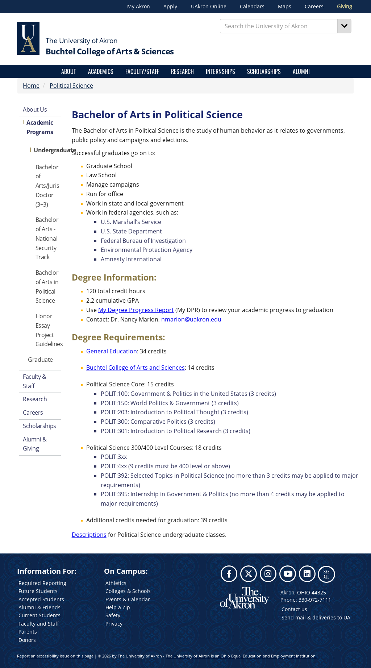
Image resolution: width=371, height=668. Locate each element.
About (68, 71)
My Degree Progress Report (136, 310)
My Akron (138, 6)
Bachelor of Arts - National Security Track (47, 238)
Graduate (40, 360)
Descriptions (89, 535)
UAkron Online (208, 6)
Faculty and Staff (38, 623)
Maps (284, 6)
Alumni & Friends (39, 607)
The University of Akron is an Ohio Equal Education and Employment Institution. (241, 656)
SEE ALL (326, 574)
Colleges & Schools (128, 591)
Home (31, 86)
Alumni (301, 71)
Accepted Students (41, 599)
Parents (27, 631)
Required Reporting (42, 583)
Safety (112, 615)
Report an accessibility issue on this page (55, 656)
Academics (100, 71)
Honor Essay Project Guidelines (48, 330)
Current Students (39, 615)
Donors (27, 639)
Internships (220, 71)
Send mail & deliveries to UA (316, 617)
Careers (314, 6)
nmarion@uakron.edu (191, 319)
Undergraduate (47, 150)
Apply (170, 6)
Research (182, 71)
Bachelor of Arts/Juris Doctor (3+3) (47, 185)
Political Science (71, 86)
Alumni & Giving (34, 444)
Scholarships (264, 71)
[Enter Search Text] (279, 26)
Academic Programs (39, 127)
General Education (111, 351)
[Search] (344, 26)
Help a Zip (117, 607)
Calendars (252, 6)
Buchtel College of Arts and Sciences (135, 368)
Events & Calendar (127, 599)
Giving (344, 6)
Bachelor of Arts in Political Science (47, 286)
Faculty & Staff (34, 381)
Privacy (113, 623)
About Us (35, 109)
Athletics (115, 583)
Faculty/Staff (142, 71)
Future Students (38, 591)
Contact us (294, 609)
